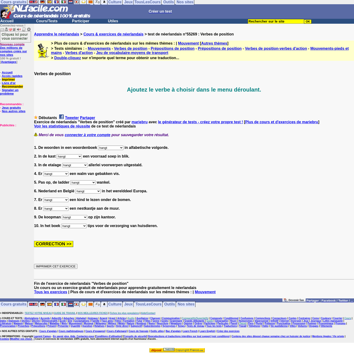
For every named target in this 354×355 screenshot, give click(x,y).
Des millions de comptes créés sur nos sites (13, 49)
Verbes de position (130, 48)
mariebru (140, 122)
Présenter (63, 326)
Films (118, 321)
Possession (299, 323)
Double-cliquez (67, 58)
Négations (176, 323)
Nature (130, 323)
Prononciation (8, 326)
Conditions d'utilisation (109, 336)
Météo (121, 323)
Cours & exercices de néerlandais (114, 34)
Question (87, 326)
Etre (70, 321)
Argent (103, 318)
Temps (181, 326)
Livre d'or (9, 83)
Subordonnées (152, 326)
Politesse (270, 323)
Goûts (164, 321)
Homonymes (246, 321)
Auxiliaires (142, 318)
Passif (234, 323)
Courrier (337, 318)
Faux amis (107, 321)
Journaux (316, 321)
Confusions (246, 318)
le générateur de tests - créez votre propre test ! (200, 122)
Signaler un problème (9, 91)
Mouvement (188, 43)
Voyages (313, 326)
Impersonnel (261, 321)
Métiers (112, 323)
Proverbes (23, 326)
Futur (140, 321)
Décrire (36, 321)
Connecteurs (279, 318)
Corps (315, 318)
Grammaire (176, 321)
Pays (251, 323)
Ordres (198, 323)
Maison (29, 323)
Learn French (190, 331)
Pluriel (259, 323)
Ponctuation (284, 323)
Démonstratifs (50, 321)
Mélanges (100, 323)
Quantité (75, 326)
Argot (112, 318)
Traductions (230, 326)
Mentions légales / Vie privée (328, 336)
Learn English (207, 331)
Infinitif (274, 321)
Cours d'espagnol (95, 331)
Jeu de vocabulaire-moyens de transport (132, 53)
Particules (222, 323)
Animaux (93, 318)
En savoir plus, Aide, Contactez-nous (73, 336)
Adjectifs (56, 318)
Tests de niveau (195, 326)
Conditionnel (231, 318)
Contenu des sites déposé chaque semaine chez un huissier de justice (271, 336)
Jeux (128, 304)
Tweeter (72, 118)
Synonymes (168, 326)
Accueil (7, 21)
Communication (171, 318)
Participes (209, 323)
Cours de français (138, 331)
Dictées (26, 321)
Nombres (141, 323)
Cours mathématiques (71, 331)
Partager (87, 118)
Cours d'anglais (48, 331)
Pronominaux (325, 323)
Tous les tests (214, 326)
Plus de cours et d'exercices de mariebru (281, 122)
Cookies (4, 339)
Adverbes (69, 318)
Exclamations (81, 321)
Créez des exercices (228, 331)
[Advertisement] (14, 150)
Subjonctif (136, 326)
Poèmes (312, 323)
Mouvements (99, 48)
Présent (51, 326)
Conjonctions (262, 318)
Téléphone (254, 326)
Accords (45, 318)
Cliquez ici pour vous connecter (15, 36)
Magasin (18, 323)
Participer (80, 21)
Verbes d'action (79, 53)
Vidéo (265, 326)
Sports (110, 326)
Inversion (296, 321)
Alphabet (81, 318)
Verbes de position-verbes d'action (276, 48)
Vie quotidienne (279, 326)
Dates (3, 321)
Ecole (63, 321)
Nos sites (186, 304)
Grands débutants (194, 321)
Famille (95, 321)
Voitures (302, 326)
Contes (293, 318)
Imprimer (8, 79)
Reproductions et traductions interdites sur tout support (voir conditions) (189, 336)
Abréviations (31, 318)
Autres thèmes (214, 43)
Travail (243, 326)
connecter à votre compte (87, 135)
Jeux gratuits (11, 107)
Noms (151, 323)
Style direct (122, 326)
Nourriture (162, 323)
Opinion (188, 323)
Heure (233, 321)
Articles (121, 318)
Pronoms (340, 323)
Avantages (8, 62)
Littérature (5, 323)
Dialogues (14, 321)
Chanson (155, 318)
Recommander (12, 86)
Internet (284, 321)
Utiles (113, 21)
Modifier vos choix (21, 339)
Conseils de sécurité (135, 336)
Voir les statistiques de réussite (62, 126)
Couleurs (326, 318)
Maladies (54, 323)
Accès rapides (12, 76)
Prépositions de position (173, 48)
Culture (115, 304)
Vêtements (326, 326)
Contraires (304, 318)
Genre (155, 321)
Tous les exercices (50, 292)
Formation (128, 321)
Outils (169, 304)
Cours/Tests (46, 21)
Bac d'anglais (173, 331)
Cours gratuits (13, 304)
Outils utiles (157, 331)
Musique (89, 323)
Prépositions (38, 326)
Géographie (221, 321)
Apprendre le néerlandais (56, 34)
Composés (216, 318)
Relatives (99, 326)
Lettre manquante (333, 321)
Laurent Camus (42, 336)
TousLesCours (149, 304)
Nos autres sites (13, 111)
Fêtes (148, 321)
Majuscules (41, 323)
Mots (64, 323)
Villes (293, 326)
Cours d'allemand (117, 331)
